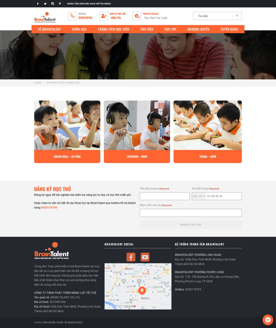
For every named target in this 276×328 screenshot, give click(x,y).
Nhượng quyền (198, 29)
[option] (67, 132)
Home (38, 82)
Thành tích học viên (113, 29)
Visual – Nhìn (207, 156)
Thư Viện (146, 29)
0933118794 (85, 18)
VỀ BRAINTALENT (49, 29)
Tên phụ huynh (154, 189)
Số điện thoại (205, 189)
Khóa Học (79, 29)
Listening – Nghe (137, 156)
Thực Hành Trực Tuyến (155, 18)
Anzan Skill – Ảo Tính (67, 156)
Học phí (170, 29)
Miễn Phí (116, 18)
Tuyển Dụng (229, 29)
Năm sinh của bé (156, 205)
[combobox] (199, 196)
